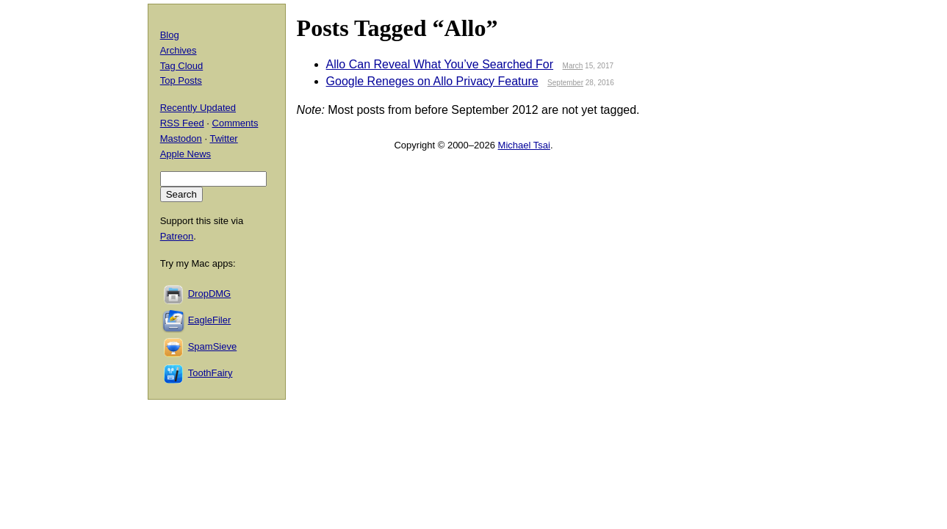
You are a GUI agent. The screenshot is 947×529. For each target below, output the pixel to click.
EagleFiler (209, 319)
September (565, 83)
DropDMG (209, 293)
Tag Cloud (182, 65)
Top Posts (181, 80)
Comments (235, 123)
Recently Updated (198, 107)
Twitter (223, 138)
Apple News (185, 153)
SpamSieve (212, 346)
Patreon (177, 236)
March (573, 66)
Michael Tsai (524, 145)
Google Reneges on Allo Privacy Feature (432, 81)
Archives (178, 50)
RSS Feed (182, 123)
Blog (169, 34)
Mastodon (181, 138)
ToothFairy (210, 372)
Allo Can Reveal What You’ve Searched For (440, 64)
